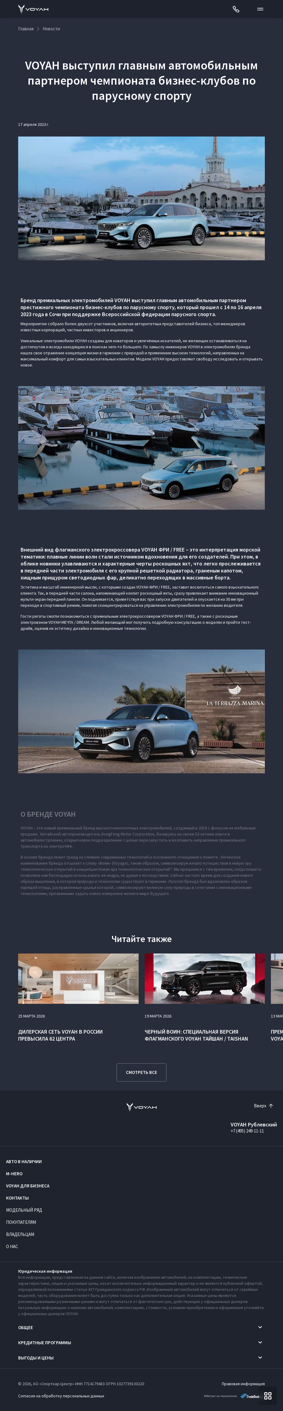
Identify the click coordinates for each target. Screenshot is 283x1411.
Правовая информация (243, 1383)
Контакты (17, 1198)
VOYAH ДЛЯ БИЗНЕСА (27, 1186)
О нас (12, 1246)
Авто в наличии (24, 1161)
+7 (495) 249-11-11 (247, 1131)
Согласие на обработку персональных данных (61, 1396)
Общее (25, 1327)
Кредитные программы (44, 1342)
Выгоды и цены (36, 1358)
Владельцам (20, 1234)
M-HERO (14, 1173)
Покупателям (21, 1222)
